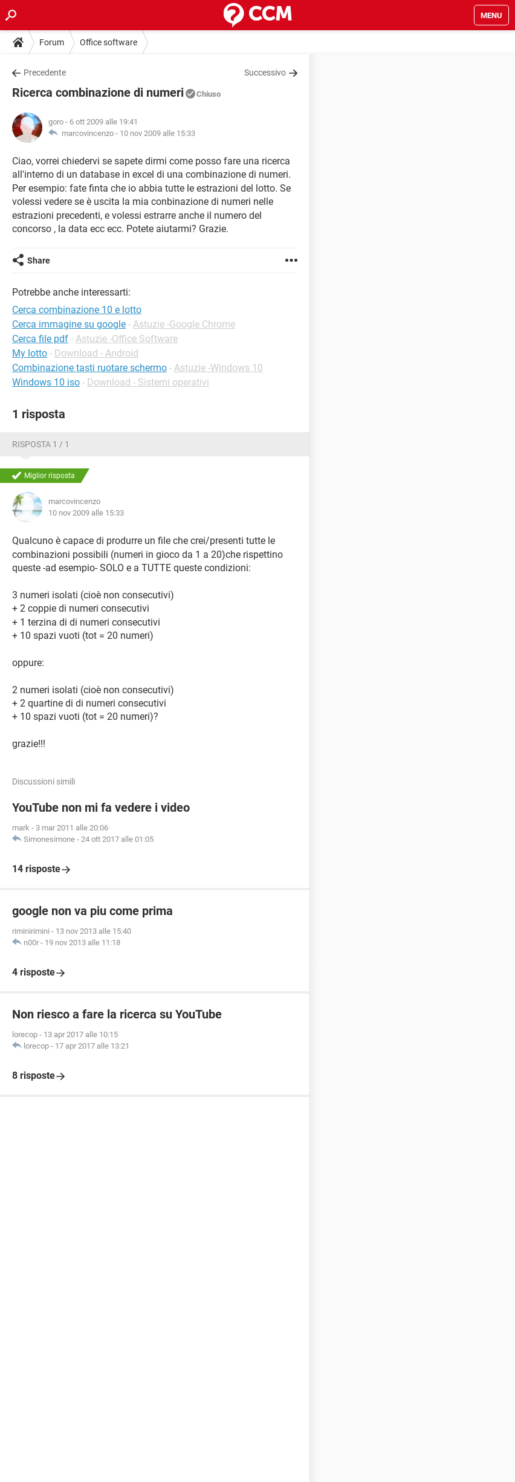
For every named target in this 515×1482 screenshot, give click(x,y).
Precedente (45, 72)
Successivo (265, 72)
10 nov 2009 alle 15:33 (157, 133)
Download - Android (96, 353)
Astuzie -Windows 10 (218, 368)
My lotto (29, 353)
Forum (51, 42)
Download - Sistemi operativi (148, 382)
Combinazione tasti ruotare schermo (89, 368)
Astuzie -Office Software (127, 339)
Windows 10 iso (46, 382)
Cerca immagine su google (69, 324)
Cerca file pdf (40, 339)
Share (38, 260)
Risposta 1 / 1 (41, 444)
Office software (108, 42)
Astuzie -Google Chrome (184, 324)
